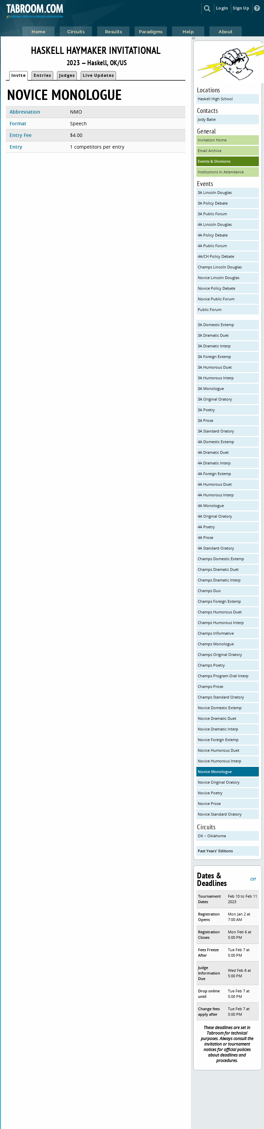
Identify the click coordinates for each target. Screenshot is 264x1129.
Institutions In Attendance (221, 171)
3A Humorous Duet (215, 367)
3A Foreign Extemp (214, 356)
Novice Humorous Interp (219, 760)
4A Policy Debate (213, 235)
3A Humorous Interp (216, 377)
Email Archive (209, 150)
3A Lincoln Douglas (215, 192)
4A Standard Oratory (216, 548)
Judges (67, 75)
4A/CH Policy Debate (216, 256)
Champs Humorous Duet (220, 611)
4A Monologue (211, 505)
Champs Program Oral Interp (223, 675)
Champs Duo (209, 590)
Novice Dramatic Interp (218, 728)
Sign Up (241, 8)
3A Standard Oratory (216, 431)
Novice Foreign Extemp (218, 739)
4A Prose (205, 537)
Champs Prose (210, 686)
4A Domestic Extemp (216, 441)
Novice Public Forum (216, 298)
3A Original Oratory (215, 399)
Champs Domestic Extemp (221, 558)
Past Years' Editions (215, 850)
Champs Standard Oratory (221, 697)
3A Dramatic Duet (213, 335)
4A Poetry (206, 526)
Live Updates (98, 75)
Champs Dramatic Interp (219, 580)
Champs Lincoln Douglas (220, 266)
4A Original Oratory (215, 516)
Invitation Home (212, 139)
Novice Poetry (210, 792)
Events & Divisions (214, 161)
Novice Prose (209, 803)
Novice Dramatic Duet (217, 718)
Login (222, 8)
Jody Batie (207, 119)
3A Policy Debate (213, 203)
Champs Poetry (211, 665)
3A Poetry (206, 409)
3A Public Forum (212, 213)
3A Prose (205, 420)
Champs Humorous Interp (221, 622)
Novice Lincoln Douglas (218, 277)
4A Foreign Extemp (214, 473)
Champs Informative (216, 633)
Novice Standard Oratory (220, 814)
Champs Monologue (216, 643)
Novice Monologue (215, 771)
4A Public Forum (212, 245)
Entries (42, 75)
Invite (18, 75)
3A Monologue (211, 388)
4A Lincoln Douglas (215, 224)
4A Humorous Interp (216, 494)
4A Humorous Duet (215, 484)
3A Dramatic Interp (214, 345)
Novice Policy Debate (216, 288)
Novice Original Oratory (219, 782)
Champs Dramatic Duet (218, 569)
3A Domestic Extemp (216, 324)
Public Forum (209, 309)
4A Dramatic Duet (213, 452)
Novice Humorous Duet (218, 750)
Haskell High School (215, 98)
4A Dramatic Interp (214, 462)
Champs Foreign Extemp (219, 601)
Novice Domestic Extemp (220, 707)
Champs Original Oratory (220, 654)
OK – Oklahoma (212, 835)
